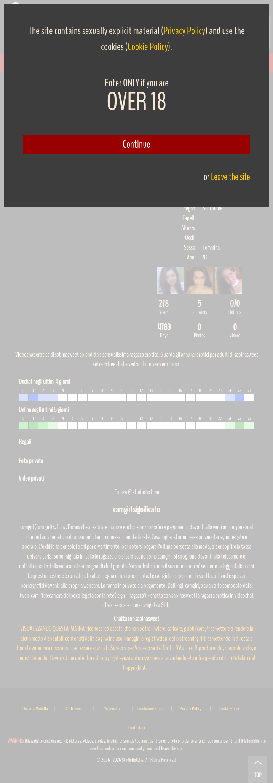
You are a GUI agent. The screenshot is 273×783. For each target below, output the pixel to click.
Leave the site (230, 176)
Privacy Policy (184, 31)
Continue (136, 144)
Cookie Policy (148, 47)
